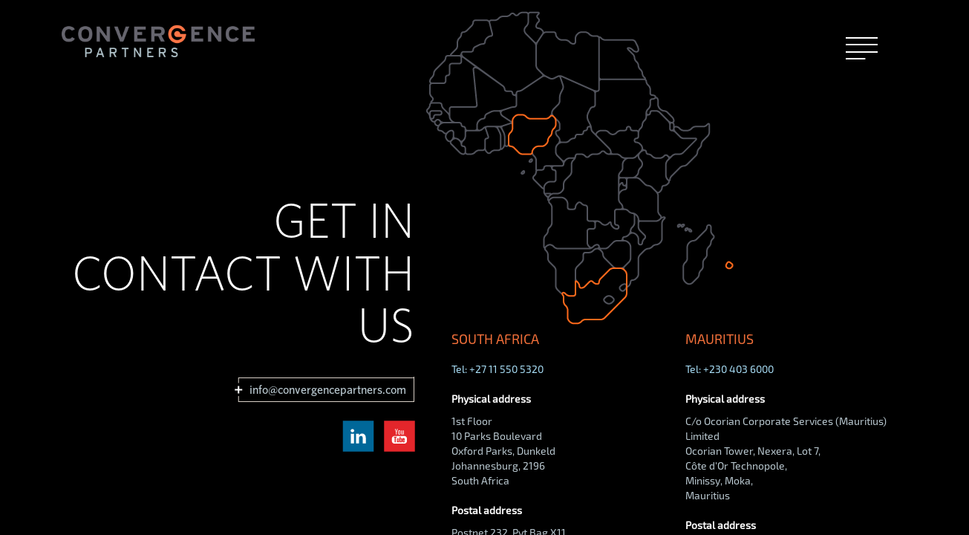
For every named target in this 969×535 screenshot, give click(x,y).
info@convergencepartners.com (327, 390)
